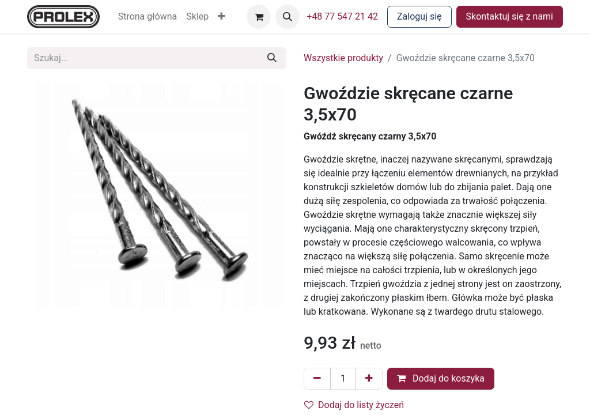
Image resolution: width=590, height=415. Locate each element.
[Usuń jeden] (317, 379)
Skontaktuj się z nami (509, 16)
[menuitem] (148, 16)
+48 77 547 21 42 (342, 16)
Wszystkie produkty (343, 57)
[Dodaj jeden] (369, 379)
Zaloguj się (419, 16)
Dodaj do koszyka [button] (441, 378)
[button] (221, 16)
